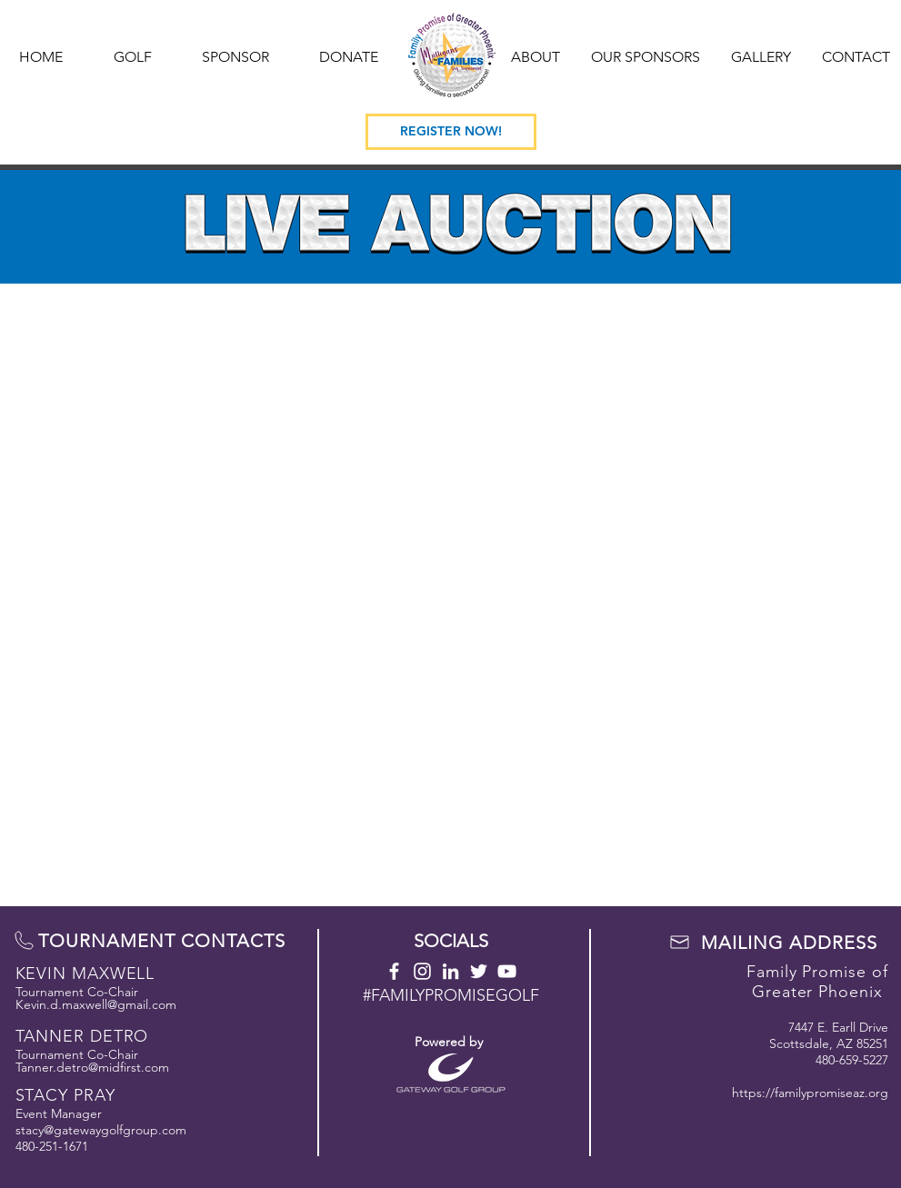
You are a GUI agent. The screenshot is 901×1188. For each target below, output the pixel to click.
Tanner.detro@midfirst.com (92, 1067)
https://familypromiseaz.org (810, 1092)
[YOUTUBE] (507, 971)
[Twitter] (478, 971)
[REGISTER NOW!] (450, 132)
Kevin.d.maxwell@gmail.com (95, 1004)
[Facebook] (394, 971)
